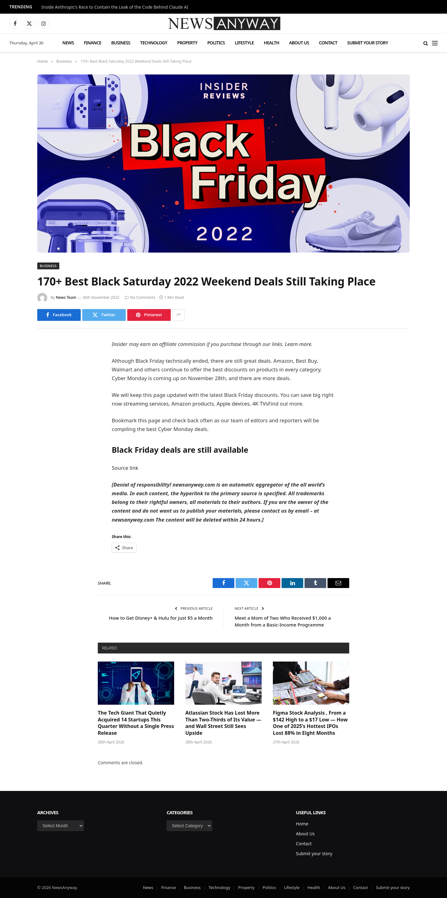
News (68, 43)
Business (120, 43)
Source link (125, 467)
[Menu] (435, 43)
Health (271, 43)
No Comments (140, 297)
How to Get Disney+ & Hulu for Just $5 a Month (161, 618)
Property (187, 43)
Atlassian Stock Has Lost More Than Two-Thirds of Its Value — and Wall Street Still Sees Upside (223, 723)
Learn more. (299, 344)
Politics (216, 43)
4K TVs (260, 403)
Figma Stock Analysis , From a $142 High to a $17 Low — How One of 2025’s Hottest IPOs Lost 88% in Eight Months (310, 723)
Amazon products (192, 403)
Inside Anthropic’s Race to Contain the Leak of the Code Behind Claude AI (115, 7)
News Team (66, 297)
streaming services (146, 403)
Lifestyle (244, 43)
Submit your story (367, 43)
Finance (92, 43)
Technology (153, 43)
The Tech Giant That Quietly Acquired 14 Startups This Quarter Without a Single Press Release (136, 723)
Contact (328, 43)
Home (302, 824)
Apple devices (233, 403)
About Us (299, 43)
